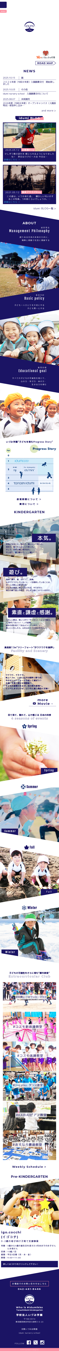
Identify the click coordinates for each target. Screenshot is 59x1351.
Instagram (42, 1342)
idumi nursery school (29, 1333)
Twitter (36, 1342)
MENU (3, 5)
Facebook (29, 1342)
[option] (29, 753)
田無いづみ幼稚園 (29, 1329)
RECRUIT (3, 11)
